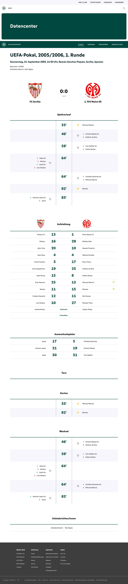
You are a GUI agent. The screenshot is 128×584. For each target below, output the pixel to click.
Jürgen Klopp (87, 309)
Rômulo (85, 189)
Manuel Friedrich (88, 248)
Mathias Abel (87, 241)
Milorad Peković (88, 125)
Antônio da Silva (91, 137)
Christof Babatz (91, 134)
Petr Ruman (86, 296)
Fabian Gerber (90, 149)
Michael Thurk (87, 303)
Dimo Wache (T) (88, 234)
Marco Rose (86, 262)
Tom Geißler (89, 146)
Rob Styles (29, 69)
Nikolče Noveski (88, 255)
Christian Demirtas (92, 176)
